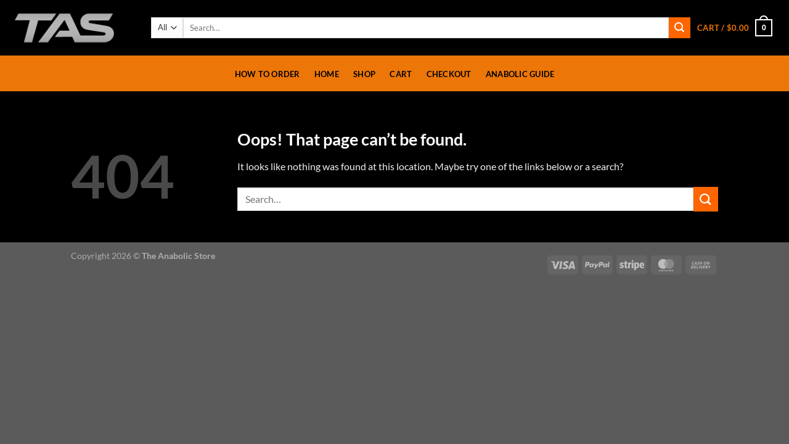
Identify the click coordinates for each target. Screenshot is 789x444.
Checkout (449, 74)
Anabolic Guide (520, 74)
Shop (364, 74)
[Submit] (679, 27)
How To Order (267, 74)
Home (326, 74)
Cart (401, 74)
